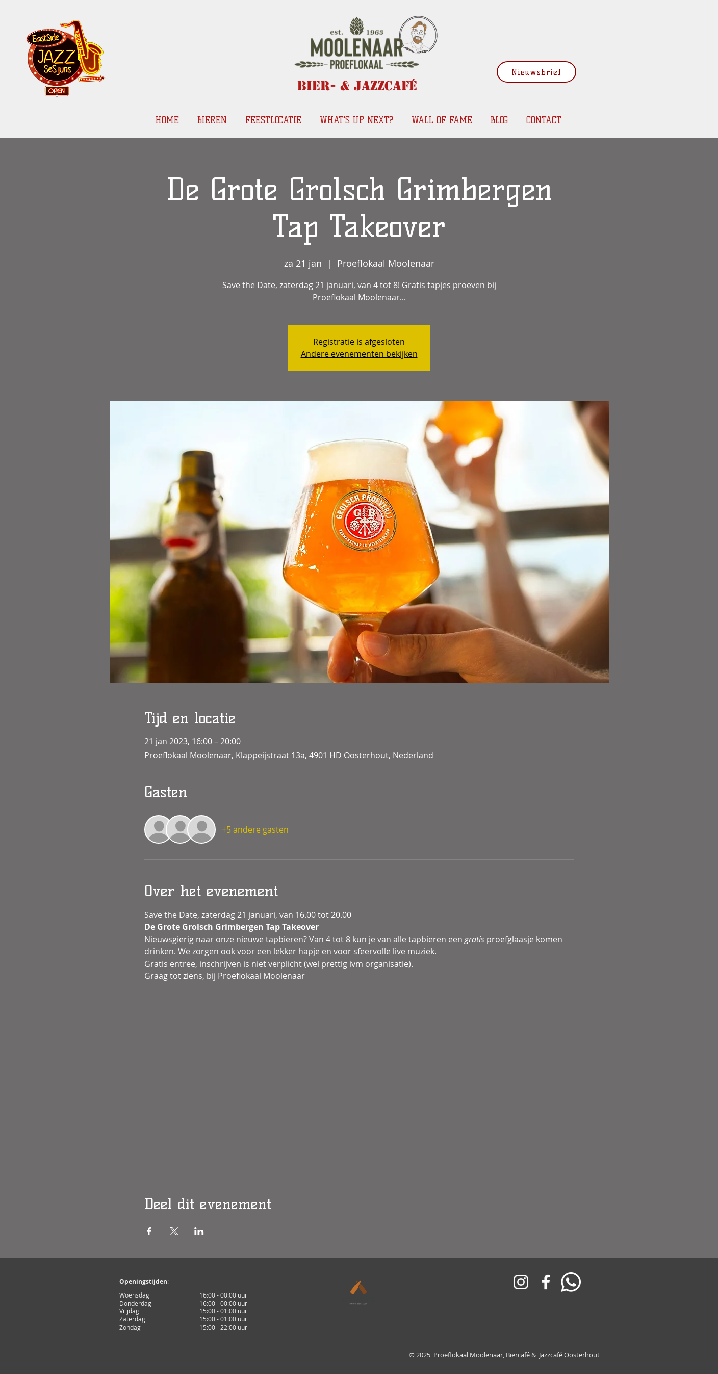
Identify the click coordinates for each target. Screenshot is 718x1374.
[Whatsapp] (571, 1282)
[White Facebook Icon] (546, 1282)
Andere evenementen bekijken (359, 353)
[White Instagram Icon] (521, 1282)
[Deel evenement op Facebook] (149, 1231)
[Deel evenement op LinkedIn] (199, 1231)
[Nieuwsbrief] (536, 72)
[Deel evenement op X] (174, 1231)
